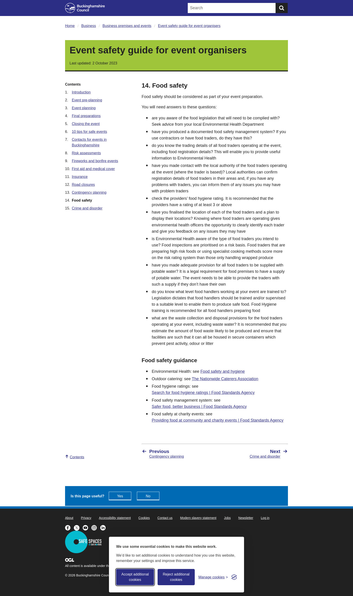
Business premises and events (126, 26)
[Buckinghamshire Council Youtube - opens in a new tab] (87, 527)
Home (70, 26)
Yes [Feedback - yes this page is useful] (120, 496)
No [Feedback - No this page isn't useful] (148, 496)
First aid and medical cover (93, 169)
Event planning (84, 108)
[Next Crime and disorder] (253, 454)
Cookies (144, 518)
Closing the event (86, 124)
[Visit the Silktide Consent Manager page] (234, 577)
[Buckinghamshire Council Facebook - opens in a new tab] (69, 527)
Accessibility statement (115, 518)
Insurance (80, 177)
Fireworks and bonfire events (95, 161)
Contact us (164, 518)
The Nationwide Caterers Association (225, 379)
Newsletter (245, 518)
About (69, 518)
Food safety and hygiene (222, 371)
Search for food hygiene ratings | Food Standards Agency (203, 392)
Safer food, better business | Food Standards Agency (199, 406)
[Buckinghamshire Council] (85, 8)
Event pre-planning (87, 100)
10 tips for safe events (89, 132)
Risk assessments (86, 153)
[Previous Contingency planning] (176, 454)
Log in (265, 518)
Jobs (227, 518)
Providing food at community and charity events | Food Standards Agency (217, 420)
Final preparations (86, 116)
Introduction (81, 92)
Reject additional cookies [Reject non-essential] (176, 577)
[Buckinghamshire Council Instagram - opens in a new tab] (95, 527)
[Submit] (282, 8)
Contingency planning (89, 192)
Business (88, 26)
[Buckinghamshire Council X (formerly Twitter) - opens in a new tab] (78, 527)
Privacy (86, 518)
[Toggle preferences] (213, 577)
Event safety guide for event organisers (189, 26)
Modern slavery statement (198, 518)
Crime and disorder (87, 208)
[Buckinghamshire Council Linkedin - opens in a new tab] (104, 527)
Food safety (82, 200)
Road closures (83, 185)
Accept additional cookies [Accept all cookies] (135, 577)
